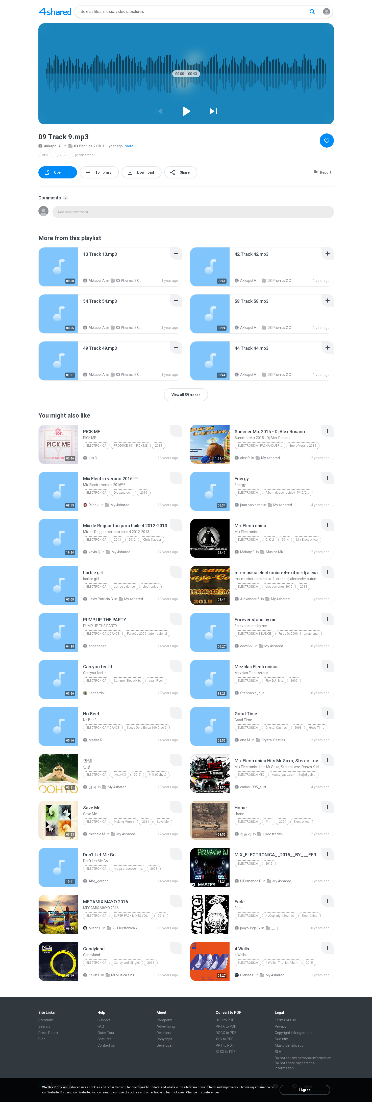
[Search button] (312, 12)
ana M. (243, 740)
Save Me (163, 821)
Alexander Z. (247, 599)
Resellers (164, 1033)
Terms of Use (285, 1020)
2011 (145, 821)
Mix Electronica (307, 539)
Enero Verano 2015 (302, 445)
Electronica (96, 445)
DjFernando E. (248, 881)
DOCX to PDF (226, 1033)
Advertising (166, 1026)
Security (281, 1039)
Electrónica (248, 680)
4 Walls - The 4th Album (281, 963)
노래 (272, 928)
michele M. (94, 834)
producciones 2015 (278, 586)
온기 (268, 821)
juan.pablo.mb (249, 505)
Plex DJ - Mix (274, 680)
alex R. (243, 458)
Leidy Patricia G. (98, 599)
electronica (96, 586)
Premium (45, 1020)
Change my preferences (203, 1092)
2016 (143, 492)
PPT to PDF (225, 1045)
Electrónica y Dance (102, 727)
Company (164, 1020)
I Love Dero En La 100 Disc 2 (146, 727)
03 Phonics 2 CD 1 (86, 146)
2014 (285, 539)
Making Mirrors (124, 821)
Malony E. (245, 552)
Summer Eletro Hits (127, 680)
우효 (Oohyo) (157, 774)
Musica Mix (272, 552)
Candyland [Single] (127, 963)
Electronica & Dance (102, 633)
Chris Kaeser (152, 539)
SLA (278, 1052)
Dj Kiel (269, 539)
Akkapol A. (50, 146)
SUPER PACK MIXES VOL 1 (132, 915)
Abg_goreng (96, 881)
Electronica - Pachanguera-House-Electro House (261, 445)
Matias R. (93, 740)
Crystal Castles (276, 727)
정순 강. (243, 834)
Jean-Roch (156, 680)
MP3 (45, 155)
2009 (293, 680)
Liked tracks (269, 834)
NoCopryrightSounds (279, 915)
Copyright (164, 1039)
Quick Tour (105, 1033)
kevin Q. (92, 552)
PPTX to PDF (226, 1026)
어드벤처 (120, 774)
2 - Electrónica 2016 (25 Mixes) (123, 928)
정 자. (90, 787)
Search (44, 1026)
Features (104, 1039)
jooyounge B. (248, 928)
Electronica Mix (251, 774)
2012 (132, 539)
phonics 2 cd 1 (85, 155)
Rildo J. (91, 505)
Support (103, 1020)
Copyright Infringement (293, 1033)
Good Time (316, 727)
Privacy (280, 1026)
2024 (282, 821)
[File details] (58, 266)
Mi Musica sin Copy (122, 975)
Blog (41, 1039)
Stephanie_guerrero (251, 693)
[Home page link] (55, 11)
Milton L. (92, 928)
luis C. (90, 458)
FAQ (100, 1026)
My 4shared (268, 458)
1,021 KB (61, 155)
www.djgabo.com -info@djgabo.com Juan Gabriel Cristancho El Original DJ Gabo (295, 774)
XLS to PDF (224, 1039)
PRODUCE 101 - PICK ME (130, 445)
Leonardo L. (95, 693)
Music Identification (290, 1045)
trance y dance (124, 586)
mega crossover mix (128, 868)
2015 (158, 445)
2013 (117, 539)
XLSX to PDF (225, 1052)
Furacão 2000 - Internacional (147, 633)
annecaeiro (95, 646)
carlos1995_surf (250, 787)
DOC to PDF (225, 1020)
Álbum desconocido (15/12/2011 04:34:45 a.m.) (289, 492)
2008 (298, 727)
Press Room (48, 1033)
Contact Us (106, 1045)
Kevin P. (92, 975)
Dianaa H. (245, 975)
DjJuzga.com (123, 492)
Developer (165, 1045)
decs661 (244, 646)
